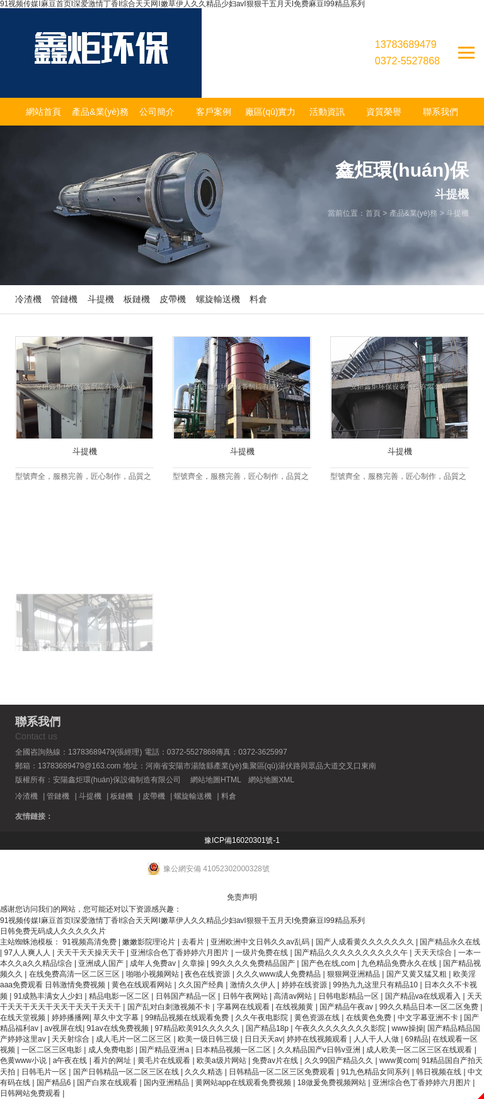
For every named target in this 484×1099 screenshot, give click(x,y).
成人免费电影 (111, 1049)
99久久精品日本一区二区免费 (430, 1006)
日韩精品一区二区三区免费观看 (283, 1071)
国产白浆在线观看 (108, 1082)
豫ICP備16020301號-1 (242, 840)
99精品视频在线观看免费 (188, 1017)
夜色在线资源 (208, 974)
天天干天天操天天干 (92, 952)
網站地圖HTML (215, 779)
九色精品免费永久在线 (400, 963)
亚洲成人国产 (101, 963)
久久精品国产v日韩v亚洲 (319, 1049)
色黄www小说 (24, 1060)
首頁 (373, 213)
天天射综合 (71, 1039)
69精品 (417, 1039)
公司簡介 (157, 112)
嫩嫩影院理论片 (149, 941)
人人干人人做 (377, 1039)
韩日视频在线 (439, 1071)
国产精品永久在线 (450, 941)
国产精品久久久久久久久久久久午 (352, 952)
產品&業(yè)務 (100, 112)
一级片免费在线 (262, 952)
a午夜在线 (71, 1060)
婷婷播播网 (70, 1017)
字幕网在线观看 (244, 1006)
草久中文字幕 (117, 1017)
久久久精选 (204, 1071)
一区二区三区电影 (52, 1049)
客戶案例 (213, 112)
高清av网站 (294, 996)
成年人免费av (154, 963)
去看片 (194, 941)
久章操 (194, 963)
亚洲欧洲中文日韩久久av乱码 (260, 941)
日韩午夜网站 (246, 996)
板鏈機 (137, 299)
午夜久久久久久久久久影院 (341, 1028)
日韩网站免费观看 (31, 1093)
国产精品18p (268, 1028)
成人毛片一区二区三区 (134, 1039)
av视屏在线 (63, 1028)
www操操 (408, 1028)
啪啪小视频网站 (153, 974)
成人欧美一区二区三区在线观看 (420, 1049)
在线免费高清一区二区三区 (75, 974)
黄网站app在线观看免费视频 (244, 1082)
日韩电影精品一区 (349, 996)
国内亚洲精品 (167, 1082)
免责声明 (242, 897)
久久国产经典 (202, 984)
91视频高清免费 (90, 941)
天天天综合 (434, 952)
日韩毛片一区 (45, 1071)
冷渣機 (28, 299)
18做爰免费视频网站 (333, 1082)
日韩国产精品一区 (187, 996)
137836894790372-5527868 (407, 52)
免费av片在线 (276, 1060)
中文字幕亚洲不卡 (429, 1017)
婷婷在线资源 (305, 984)
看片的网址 (113, 1060)
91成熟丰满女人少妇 (49, 996)
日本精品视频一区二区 (234, 1049)
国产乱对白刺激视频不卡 (169, 1006)
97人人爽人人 (28, 952)
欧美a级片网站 (222, 1060)
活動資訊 (327, 112)
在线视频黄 (295, 1006)
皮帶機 (172, 299)
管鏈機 (64, 299)
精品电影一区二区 (120, 996)
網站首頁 (43, 112)
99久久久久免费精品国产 (254, 963)
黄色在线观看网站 (143, 984)
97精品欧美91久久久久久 (197, 1028)
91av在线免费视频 (119, 1028)
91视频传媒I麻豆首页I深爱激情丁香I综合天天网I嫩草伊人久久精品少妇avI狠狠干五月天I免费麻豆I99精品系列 (182, 920)
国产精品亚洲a (165, 1049)
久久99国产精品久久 (340, 1060)
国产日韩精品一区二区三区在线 (127, 1071)
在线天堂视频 (23, 1017)
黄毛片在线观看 (164, 1060)
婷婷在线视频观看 (318, 1039)
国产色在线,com (329, 963)
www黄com (398, 1060)
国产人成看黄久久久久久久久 (366, 941)
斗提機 (457, 213)
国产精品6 (55, 1082)
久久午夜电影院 (262, 1017)
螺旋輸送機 (218, 299)
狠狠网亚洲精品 (354, 974)
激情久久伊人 (253, 984)
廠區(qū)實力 (270, 112)
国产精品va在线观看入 (424, 996)
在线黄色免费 (369, 1017)
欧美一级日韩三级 (209, 1039)
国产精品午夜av (347, 1006)
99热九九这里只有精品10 (376, 984)
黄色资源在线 (318, 1017)
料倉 (258, 299)
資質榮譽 (383, 112)
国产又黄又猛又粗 (417, 974)
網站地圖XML (271, 779)
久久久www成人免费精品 (279, 974)
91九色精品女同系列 (376, 1071)
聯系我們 (440, 112)
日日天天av (264, 1039)
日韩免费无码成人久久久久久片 (53, 931)
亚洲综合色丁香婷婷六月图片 (180, 952)
